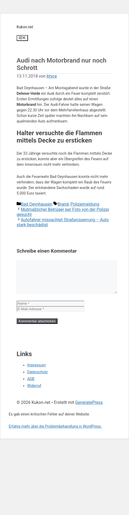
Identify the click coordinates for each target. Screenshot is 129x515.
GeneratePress (89, 408)
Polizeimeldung (84, 204)
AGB (30, 385)
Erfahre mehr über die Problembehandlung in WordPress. (55, 433)
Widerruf (34, 392)
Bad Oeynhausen (36, 204)
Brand (63, 204)
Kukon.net (25, 27)
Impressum (36, 371)
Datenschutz (37, 378)
